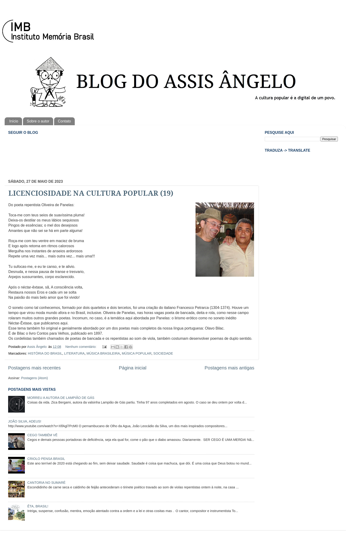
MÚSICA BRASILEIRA (103, 353)
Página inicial (133, 367)
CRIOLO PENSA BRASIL (46, 459)
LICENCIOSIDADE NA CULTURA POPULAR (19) (90, 193)
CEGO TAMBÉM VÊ (42, 435)
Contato (64, 121)
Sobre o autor (38, 121)
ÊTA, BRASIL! (37, 506)
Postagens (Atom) (34, 378)
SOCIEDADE (163, 353)
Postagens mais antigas (229, 367)
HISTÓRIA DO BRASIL (45, 353)
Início (13, 121)
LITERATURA (74, 353)
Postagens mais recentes (34, 367)
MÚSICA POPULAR (136, 353)
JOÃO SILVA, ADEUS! (24, 421)
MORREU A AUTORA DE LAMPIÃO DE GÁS (60, 398)
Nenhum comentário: (81, 347)
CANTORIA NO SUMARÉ (46, 482)
